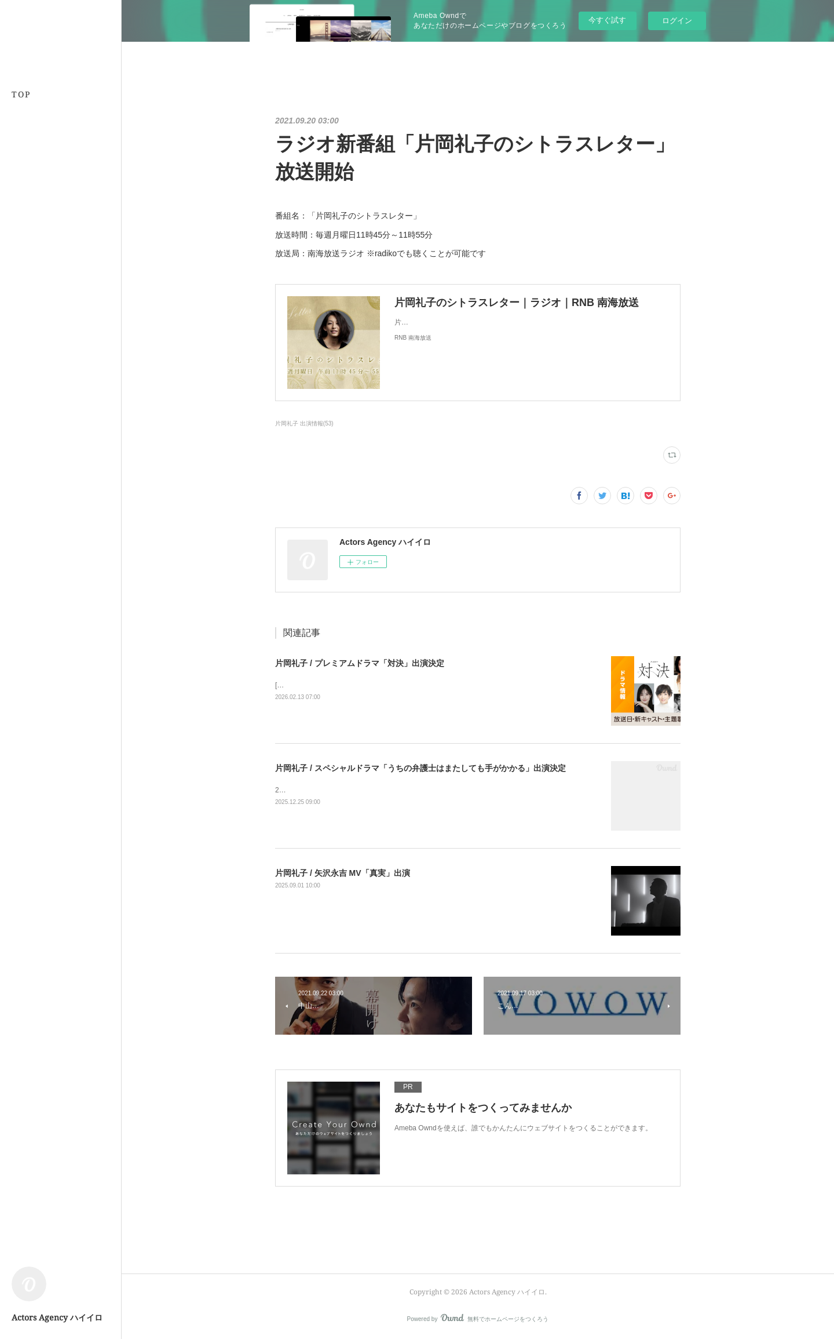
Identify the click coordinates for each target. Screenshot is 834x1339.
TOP (21, 94)
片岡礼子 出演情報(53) (304, 423)
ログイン (677, 20)
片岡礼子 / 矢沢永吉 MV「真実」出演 (342, 873)
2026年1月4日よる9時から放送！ (327, 790)
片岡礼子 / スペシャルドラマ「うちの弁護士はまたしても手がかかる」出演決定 (420, 768)
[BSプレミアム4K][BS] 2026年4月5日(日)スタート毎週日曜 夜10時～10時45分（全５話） (414, 685)
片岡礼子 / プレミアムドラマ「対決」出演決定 (359, 663)
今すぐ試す (607, 20)
